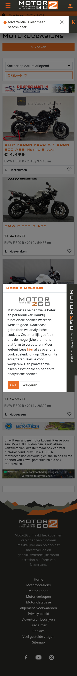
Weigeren (30, 385)
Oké (13, 385)
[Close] (62, 22)
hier (30, 349)
